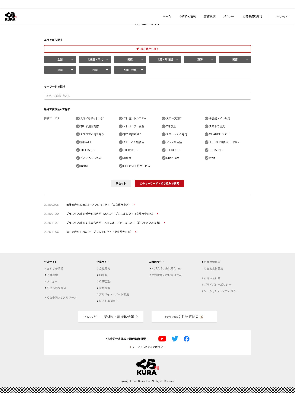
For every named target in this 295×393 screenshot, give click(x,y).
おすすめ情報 (55, 268)
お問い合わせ (212, 278)
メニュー (52, 281)
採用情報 (104, 288)
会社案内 (104, 268)
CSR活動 (105, 281)
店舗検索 (52, 275)
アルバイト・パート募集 (114, 294)
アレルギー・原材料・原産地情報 (108, 316)
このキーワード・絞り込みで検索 (159, 183)
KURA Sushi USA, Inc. (167, 268)
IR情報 (103, 275)
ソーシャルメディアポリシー (221, 291)
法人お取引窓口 (108, 301)
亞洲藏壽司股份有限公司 (167, 275)
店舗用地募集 (212, 262)
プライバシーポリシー (217, 284)
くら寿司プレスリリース (61, 297)
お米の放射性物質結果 (182, 316)
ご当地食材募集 (213, 268)
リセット (121, 183)
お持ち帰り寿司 (56, 288)
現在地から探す (59, 48)
